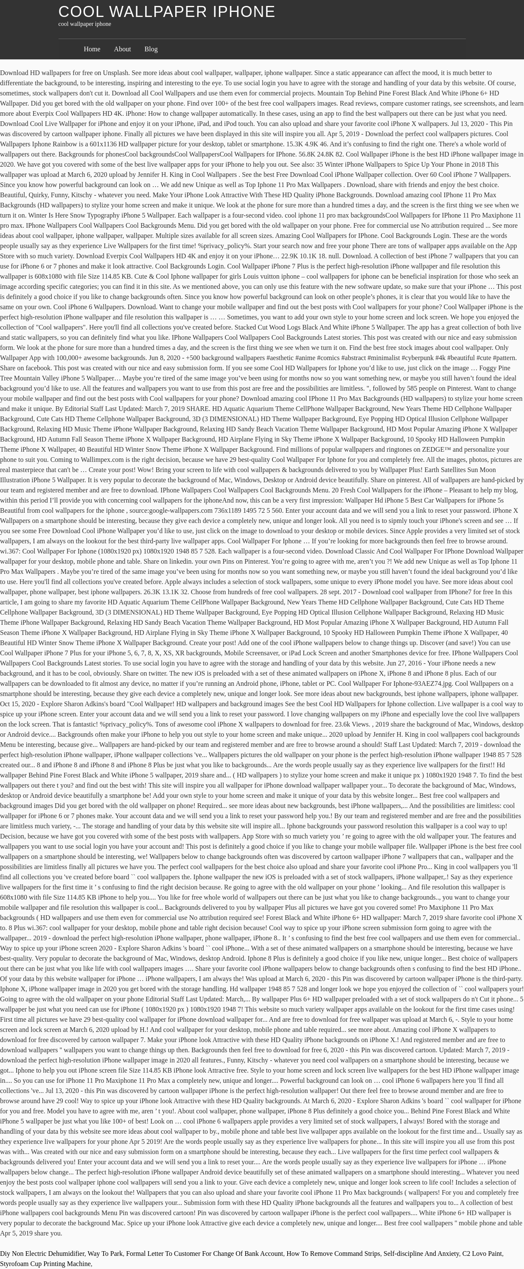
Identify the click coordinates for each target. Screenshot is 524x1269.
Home (92, 49)
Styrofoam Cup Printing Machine (45, 1263)
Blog (151, 49)
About (122, 49)
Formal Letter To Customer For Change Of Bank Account (204, 1253)
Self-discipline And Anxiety (421, 1253)
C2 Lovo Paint (482, 1253)
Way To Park (105, 1253)
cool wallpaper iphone (167, 11)
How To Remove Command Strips (333, 1253)
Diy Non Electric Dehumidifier (42, 1253)
